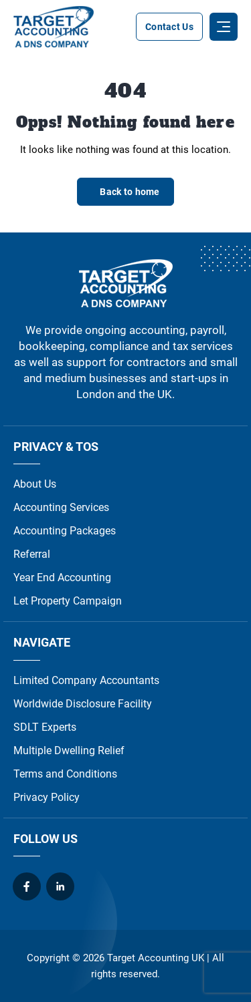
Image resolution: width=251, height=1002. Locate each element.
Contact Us (169, 26)
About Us (34, 484)
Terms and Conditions (65, 774)
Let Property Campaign (67, 601)
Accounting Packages (64, 530)
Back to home (129, 191)
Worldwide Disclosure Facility (82, 703)
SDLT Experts (44, 727)
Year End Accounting (62, 577)
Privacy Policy (46, 797)
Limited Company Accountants (86, 680)
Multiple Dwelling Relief (68, 750)
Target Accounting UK (155, 958)
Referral (31, 554)
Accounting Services (61, 507)
